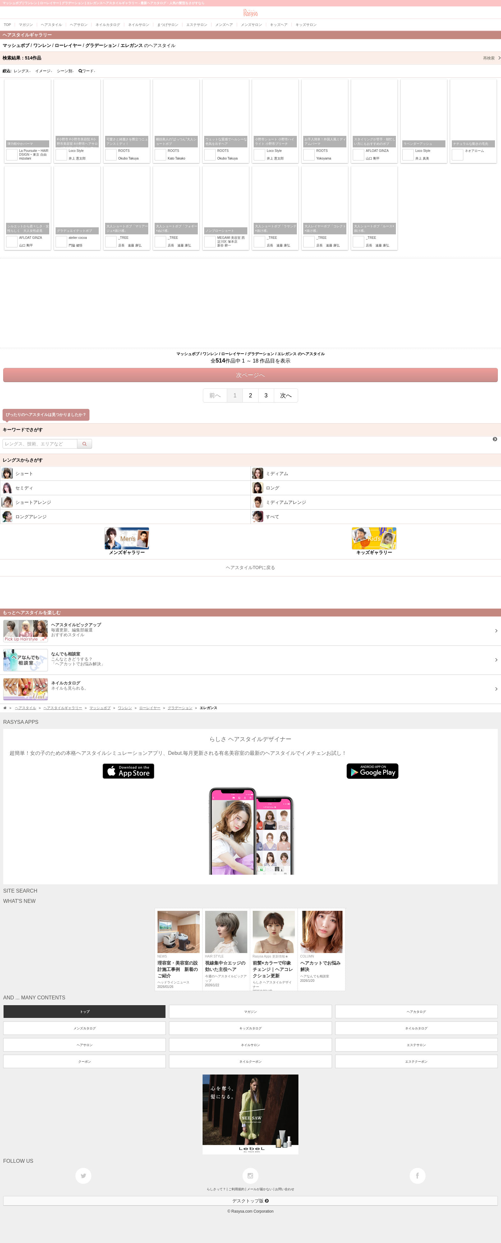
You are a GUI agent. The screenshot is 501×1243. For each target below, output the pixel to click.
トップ (84, 1011)
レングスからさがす (23, 460)
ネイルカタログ (416, 1028)
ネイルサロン (250, 1045)
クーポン (84, 1061)
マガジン (250, 1011)
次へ (286, 395)
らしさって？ (216, 1189)
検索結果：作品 (252, 57)
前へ (215, 395)
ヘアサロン (85, 1045)
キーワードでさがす (23, 429)
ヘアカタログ (416, 1011)
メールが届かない (260, 1189)
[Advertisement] (250, 303)
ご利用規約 (236, 1189)
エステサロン (416, 1045)
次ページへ (250, 375)
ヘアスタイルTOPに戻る (250, 567)
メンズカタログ (84, 1028)
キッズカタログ (250, 1028)
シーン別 (65, 71)
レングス (22, 71)
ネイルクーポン (250, 1061)
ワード (87, 71)
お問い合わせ (284, 1189)
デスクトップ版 (250, 1200)
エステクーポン (416, 1061)
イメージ (43, 71)
